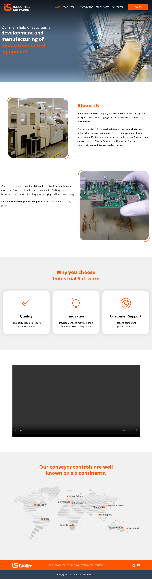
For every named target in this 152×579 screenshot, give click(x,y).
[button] (138, 7)
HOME (57, 7)
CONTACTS (117, 7)
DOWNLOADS (86, 7)
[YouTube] (138, 565)
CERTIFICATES (102, 7)
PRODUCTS (70, 7)
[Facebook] (133, 565)
